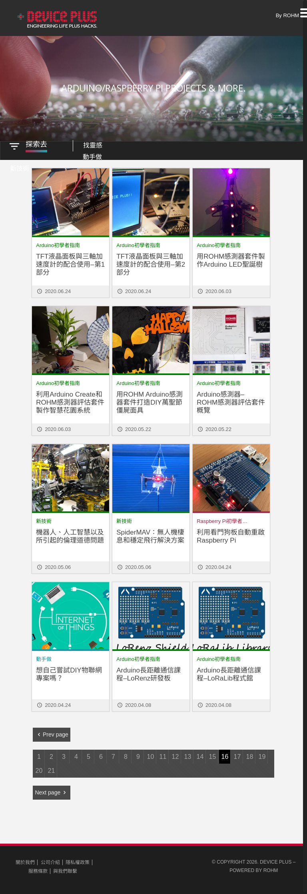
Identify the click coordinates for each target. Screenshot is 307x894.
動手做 (44, 658)
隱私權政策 (78, 861)
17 (237, 755)
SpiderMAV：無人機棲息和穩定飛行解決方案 (150, 535)
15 (212, 755)
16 (225, 755)
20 (39, 769)
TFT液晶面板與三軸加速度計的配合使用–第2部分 (150, 263)
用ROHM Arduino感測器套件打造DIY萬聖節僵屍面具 (149, 401)
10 (150, 755)
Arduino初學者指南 (58, 244)
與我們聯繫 (65, 869)
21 (51, 769)
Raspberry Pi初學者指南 (225, 520)
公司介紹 (50, 861)
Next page (51, 791)
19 (262, 755)
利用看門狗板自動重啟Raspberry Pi (231, 535)
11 (163, 755)
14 (200, 755)
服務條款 (38, 869)
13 (187, 755)
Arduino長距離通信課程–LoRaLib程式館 (229, 672)
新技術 (44, 520)
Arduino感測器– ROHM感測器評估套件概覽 (231, 401)
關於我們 (25, 861)
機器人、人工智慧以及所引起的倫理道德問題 (70, 535)
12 (175, 755)
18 (249, 755)
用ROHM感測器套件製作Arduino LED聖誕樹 (231, 259)
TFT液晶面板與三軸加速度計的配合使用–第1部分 (70, 263)
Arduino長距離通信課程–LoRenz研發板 (148, 672)
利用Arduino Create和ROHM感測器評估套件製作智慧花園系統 (70, 401)
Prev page (51, 733)
